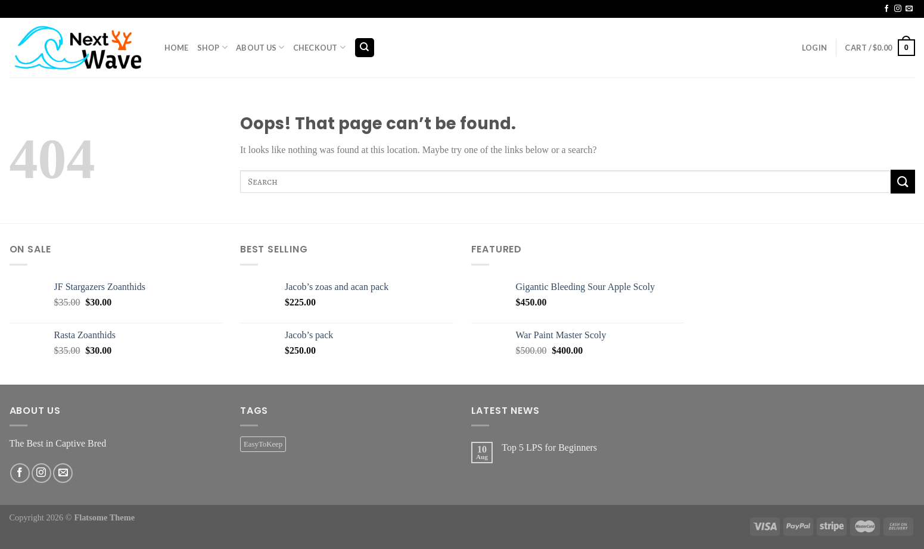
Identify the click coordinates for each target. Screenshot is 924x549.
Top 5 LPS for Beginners (549, 447)
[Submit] (902, 181)
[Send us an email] (909, 9)
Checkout (319, 47)
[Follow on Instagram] (897, 9)
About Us (260, 47)
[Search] (365, 48)
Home (176, 47)
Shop (212, 47)
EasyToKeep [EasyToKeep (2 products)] (263, 444)
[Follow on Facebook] (886, 9)
